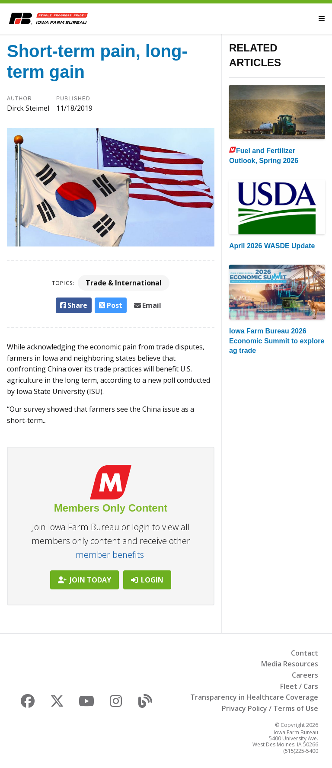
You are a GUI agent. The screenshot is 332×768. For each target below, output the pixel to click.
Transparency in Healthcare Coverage (254, 697)
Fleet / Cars (299, 686)
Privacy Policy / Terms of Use (270, 708)
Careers (305, 675)
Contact (304, 653)
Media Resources (289, 664)
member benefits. (111, 554)
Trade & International (124, 283)
